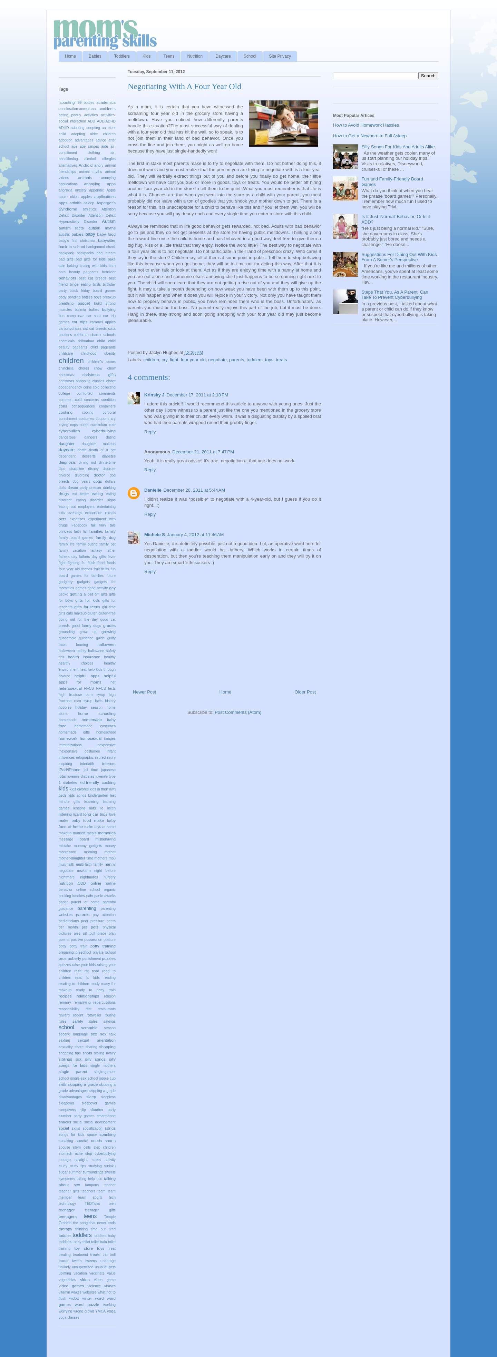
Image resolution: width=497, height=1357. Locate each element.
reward (64, 1015)
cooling (88, 412)
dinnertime (107, 462)
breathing (66, 303)
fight (174, 359)
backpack (66, 253)
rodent (78, 1015)
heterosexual (70, 688)
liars (92, 808)
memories (107, 832)
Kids (146, 56)
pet (84, 927)
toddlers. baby (70, 1242)
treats (281, 359)
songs (110, 1128)
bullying (109, 309)
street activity (104, 1160)
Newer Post (144, 692)
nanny (110, 864)
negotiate (217, 359)
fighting (73, 563)
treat (112, 1248)
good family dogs (86, 626)
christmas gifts (99, 374)
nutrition (66, 883)
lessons (79, 808)
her (113, 682)
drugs (64, 493)
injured (100, 757)
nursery (110, 877)
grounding (67, 632)
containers (107, 406)
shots (87, 1053)
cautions (65, 335)
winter (87, 1298)
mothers (101, 858)
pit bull (89, 933)
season (110, 1028)
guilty (111, 638)
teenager (67, 1210)
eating (97, 493)
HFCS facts (106, 688)
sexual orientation (97, 1040)
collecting (108, 387)
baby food (106, 234)
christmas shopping (74, 381)
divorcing (82, 475)
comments (107, 393)
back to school (72, 246)
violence (94, 1286)
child (101, 340)
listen (111, 808)
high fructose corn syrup (82, 695)
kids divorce (79, 789)
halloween (106, 644)
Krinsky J (154, 394)
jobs (62, 776)
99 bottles (86, 103)
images (110, 738)
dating (111, 437)
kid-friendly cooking (97, 782)
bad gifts (66, 259)
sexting (64, 1040)
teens (90, 1216)
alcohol (90, 159)
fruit (97, 569)
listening (65, 814)
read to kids (87, 978)
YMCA (100, 1311)
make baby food (75, 820)
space (92, 1135)
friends (86, 569)
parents (236, 359)
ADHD (64, 128)
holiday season (88, 707)
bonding (74, 297)
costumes (86, 419)
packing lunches (72, 896)
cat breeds (98, 329)
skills (63, 1084)
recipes (65, 996)
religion (110, 996)
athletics (89, 209)
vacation (80, 1273)
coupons (102, 419)
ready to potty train (96, 990)
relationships (88, 996)
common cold (70, 400)
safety (77, 1021)
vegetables (67, 1280)
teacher (110, 1185)
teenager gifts (100, 1210)
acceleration (68, 109)
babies (77, 234)
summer (75, 1172)
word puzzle (87, 1304)
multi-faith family (89, 864)
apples (86, 197)
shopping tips (70, 1053)
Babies (95, 56)
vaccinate (97, 1273)
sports (110, 1140)
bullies (94, 310)
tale (100, 1179)
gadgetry (65, 582)
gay (112, 588)
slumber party (103, 1110)
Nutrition (195, 56)
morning (90, 852)
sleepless (108, 1097)
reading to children (74, 984)
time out (98, 1229)
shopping (107, 1046)
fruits (105, 569)
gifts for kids (87, 600)
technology (67, 1204)
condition (108, 400)
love (112, 814)
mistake (65, 846)
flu (83, 563)
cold (96, 387)
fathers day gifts (92, 557)
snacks (65, 1122)
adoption (65, 140)
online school (88, 890)
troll (113, 1255)
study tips (78, 1166)
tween (77, 1261)
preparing (66, 952)
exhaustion (93, 513)
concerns (91, 400)
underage (108, 1261)
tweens (91, 1261)
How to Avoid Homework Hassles (366, 125)
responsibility (69, 1009)
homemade (68, 720)
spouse (64, 1147)
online (95, 883)
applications (105, 196)
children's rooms (102, 362)
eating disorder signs (96, 500)
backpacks (85, 253)
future (111, 576)
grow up (88, 632)
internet (109, 763)
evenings (75, 513)
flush (91, 563)
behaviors (67, 278)
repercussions (104, 1002)
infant (111, 751)
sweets (110, 1172)
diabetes (109, 456)
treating (65, 1255)
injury (111, 757)
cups (74, 425)
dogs (97, 481)
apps (63, 202)
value (111, 1273)
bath (112, 266)
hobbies (65, 707)
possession (93, 940)
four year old (193, 359)
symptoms (67, 1179)
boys (97, 297)
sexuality (65, 1047)
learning (91, 801)
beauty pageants (83, 272)
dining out (87, 462)
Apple (111, 190)
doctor (99, 475)
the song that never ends (94, 1223)
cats (112, 328)
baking (72, 266)
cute (112, 425)
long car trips (96, 814)
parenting (86, 908)
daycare (67, 449)
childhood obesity (98, 353)
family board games (76, 538)
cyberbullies (69, 431)
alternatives (68, 165)
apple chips (68, 197)
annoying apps (100, 183)
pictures (65, 933)
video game (105, 1280)
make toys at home (100, 827)
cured (84, 425)
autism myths (102, 228)
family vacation (72, 550)
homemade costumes (95, 726)
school (66, 1027)
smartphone (106, 1116)
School (250, 56)
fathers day (68, 557)
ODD (82, 883)
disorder (109, 469)
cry (164, 359)
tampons (92, 1185)
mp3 (112, 858)
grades (109, 625)
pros (63, 958)
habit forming (73, 645)
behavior (109, 272)
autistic (64, 234)
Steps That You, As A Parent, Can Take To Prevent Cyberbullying (394, 294)
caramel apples (103, 322)
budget (84, 303)
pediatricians (69, 921)
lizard (77, 814)
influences (67, 757)
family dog (106, 537)
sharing (91, 1047)
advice (101, 140)
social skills (69, 1128)
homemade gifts (74, 732)
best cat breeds (92, 278)
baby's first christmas (77, 241)
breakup (109, 297)
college (64, 393)
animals (85, 177)
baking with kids (93, 266)
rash (78, 971)
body (63, 297)
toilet (86, 1242)
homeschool (106, 732)
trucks (63, 1261)
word (99, 1298)
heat (83, 669)
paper (63, 902)
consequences (83, 406)
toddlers (255, 359)
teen (112, 1204)
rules (63, 1021)
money (110, 846)
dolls (62, 488)
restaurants (107, 1009)
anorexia (65, 190)
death (81, 450)
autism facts (71, 228)
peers (111, 921)
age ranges (89, 146)
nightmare (67, 877)
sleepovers (67, 1110)
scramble (89, 1027)
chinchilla (66, 368)
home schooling (97, 713)
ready (94, 984)
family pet (107, 544)
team (102, 1191)
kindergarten (98, 795)
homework (68, 738)
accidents (107, 108)
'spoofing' (67, 102)
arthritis (75, 203)
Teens (168, 56)
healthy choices (76, 663)
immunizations (70, 745)
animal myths (90, 172)
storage (65, 1160)
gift (97, 594)
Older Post (305, 692)
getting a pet (81, 594)
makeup (65, 833)
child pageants (103, 347)
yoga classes (69, 1317)
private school (104, 952)
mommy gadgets (88, 846)
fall (85, 531)
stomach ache (70, 1154)
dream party (78, 488)
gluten (92, 613)
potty (63, 946)
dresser (95, 488)
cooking (65, 412)
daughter (67, 443)
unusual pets (105, 1267)
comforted (84, 393)
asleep (89, 203)
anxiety (81, 190)
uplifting (65, 1273)
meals (91, 833)
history (110, 701)
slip (83, 1110)
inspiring (65, 764)
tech (112, 1197)
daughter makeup (99, 444)
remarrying (82, 1002)
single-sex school (84, 1078)
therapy (65, 1229)
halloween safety (72, 651)
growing (108, 631)
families (96, 531)
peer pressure (93, 921)
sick (79, 1059)
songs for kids (71, 1135)
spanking (107, 1134)
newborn (84, 871)
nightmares (89, 877)
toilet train (99, 1242)
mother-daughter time (76, 858)
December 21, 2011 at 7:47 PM (203, 451)
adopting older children (93, 134)
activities (91, 115)
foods (111, 563)
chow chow (105, 368)
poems (64, 940)
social (77, 1122)
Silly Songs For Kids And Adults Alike (398, 146)
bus (62, 316)
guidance (86, 638)
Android (85, 165)
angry (99, 165)
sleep (91, 1096)
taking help (86, 1179)
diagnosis (67, 462)
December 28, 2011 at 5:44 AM (194, 490)
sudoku (110, 1166)
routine (110, 1015)
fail (93, 525)
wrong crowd (84, 1311)
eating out (67, 507)
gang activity (98, 588)
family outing (86, 544)
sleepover (66, 1103)
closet (111, 381)
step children (105, 1147)
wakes (76, 1292)
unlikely (65, 1267)
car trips (79, 321)
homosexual (90, 738)
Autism (109, 221)
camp (71, 316)
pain (89, 896)
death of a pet (102, 450)
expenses (77, 519)
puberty (74, 958)
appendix (96, 190)
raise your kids (84, 965)
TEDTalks (92, 1204)
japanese (108, 770)
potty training (103, 946)
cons (63, 406)
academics (106, 102)
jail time (91, 770)
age (74, 146)
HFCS (89, 688)
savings (110, 1021)
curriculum (98, 425)
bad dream (106, 253)
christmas (66, 375)
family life (67, 544)
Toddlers (122, 56)
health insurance (84, 657)
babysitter (107, 240)
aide (104, 146)
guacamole (67, 638)
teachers (88, 1191)
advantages (84, 140)
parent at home (85, 902)
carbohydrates (70, 329)
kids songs (77, 795)
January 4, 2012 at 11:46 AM (195, 534)
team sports (90, 1197)
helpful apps (87, 675)
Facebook (79, 525)
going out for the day (78, 619)
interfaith (87, 764)
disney (93, 469)
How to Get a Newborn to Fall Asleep (370, 135)
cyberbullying (104, 431)
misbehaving (106, 839)
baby (90, 234)
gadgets (83, 582)
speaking (66, 1141)
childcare (66, 353)
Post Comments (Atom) (238, 712)
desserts (89, 456)
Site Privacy (280, 56)
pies (77, 933)
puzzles (109, 958)
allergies (109, 159)
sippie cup (107, 1078)
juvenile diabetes (80, 776)
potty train (78, 946)
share (79, 1047)
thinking (81, 1229)
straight (81, 1159)
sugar (63, 1172)
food (101, 563)
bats (62, 272)
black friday (80, 291)
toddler (65, 1235)
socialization (93, 1128)
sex (94, 1034)
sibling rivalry (105, 1053)
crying (63, 425)
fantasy (96, 550)
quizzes (65, 965)
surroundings (93, 1172)
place (102, 933)
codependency (70, 387)
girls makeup (76, 613)
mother (110, 852)
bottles (87, 297)
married (79, 833)
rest (88, 1009)
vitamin (64, 1292)
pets (94, 927)
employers (86, 507)
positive (77, 940)
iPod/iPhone (69, 769)
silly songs (95, 1059)
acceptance (88, 109)
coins (87, 387)
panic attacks (105, 896)
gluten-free (107, 613)
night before (105, 871)
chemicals (67, 341)
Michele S (154, 534)
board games (104, 291)
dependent (67, 456)
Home (70, 56)
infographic (85, 757)
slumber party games (77, 1116)
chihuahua (86, 341)
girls (62, 613)
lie (101, 808)
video (85, 1279)
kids (63, 788)
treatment (80, 1255)
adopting (78, 128)
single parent (73, 1071)
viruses (110, 1286)
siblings (65, 1059)
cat (85, 329)
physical (109, 927)
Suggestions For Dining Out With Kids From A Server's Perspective (399, 257)
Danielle (153, 490)
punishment (91, 959)
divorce (64, 475)
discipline (76, 469)
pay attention (104, 915)
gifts (104, 594)
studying (95, 1166)
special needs (89, 1140)
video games (71, 1286)
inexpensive (106, 745)
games (81, 588)
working (109, 1305)
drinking (109, 488)
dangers (90, 437)
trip (105, 1255)
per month (68, 927)
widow (74, 1298)
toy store (84, 1248)
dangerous (67, 437)
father (111, 550)
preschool (83, 952)
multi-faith (66, 864)
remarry (65, 1002)
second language (73, 1034)
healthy (110, 657)
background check (101, 247)
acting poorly (70, 115)
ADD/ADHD (106, 121)
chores (83, 368)
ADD (91, 121)
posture (110, 940)
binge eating (80, 284)
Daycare (223, 56)
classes (98, 381)
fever (112, 557)
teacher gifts (69, 1191)
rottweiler (94, 1015)
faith (77, 531)
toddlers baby (105, 1236)
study (63, 1166)
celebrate (81, 335)
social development (100, 1122)
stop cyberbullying (100, 1154)
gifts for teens (87, 606)
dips (62, 469)
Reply (150, 431)
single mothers (103, 1066)
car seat (93, 316)
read (95, 971)
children (151, 359)
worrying (65, 1311)
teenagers (68, 1216)
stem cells (82, 1147)
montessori (67, 852)
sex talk (108, 1034)
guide (100, 638)
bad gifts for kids (91, 259)
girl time (109, 607)
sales (93, 1021)
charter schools (103, 335)
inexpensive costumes (79, 751)
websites (89, 1292)
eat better (80, 494)
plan (112, 933)
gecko (63, 594)
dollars (110, 481)
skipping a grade (83, 1084)
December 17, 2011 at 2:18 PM (197, 394)
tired (112, 1229)
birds (97, 284)
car (81, 315)
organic (110, 890)
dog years (81, 481)
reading (110, 978)
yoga (111, 1311)
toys (269, 359)
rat (87, 971)
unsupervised (83, 1267)
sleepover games (99, 1103)
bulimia (80, 310)
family (110, 531)
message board (74, 839)
